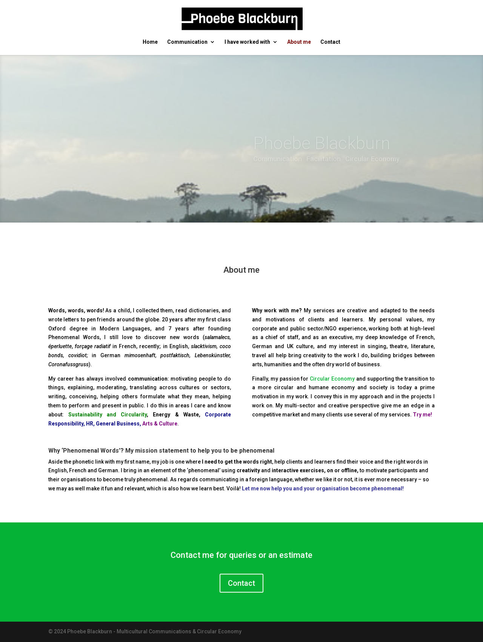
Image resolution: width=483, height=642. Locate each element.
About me (299, 42)
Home (150, 42)
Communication (187, 42)
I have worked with (247, 42)
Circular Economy (332, 379)
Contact (330, 42)
